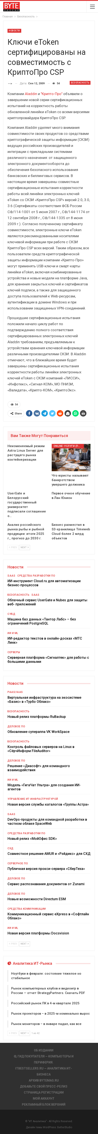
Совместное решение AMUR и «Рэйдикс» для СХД (49, 854)
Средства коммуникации (27, 908)
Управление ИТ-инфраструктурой (33, 798)
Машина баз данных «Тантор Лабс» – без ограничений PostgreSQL (42, 621)
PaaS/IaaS (15, 692)
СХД (11, 848)
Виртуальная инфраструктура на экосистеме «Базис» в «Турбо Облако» (44, 699)
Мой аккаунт (43, 1098)
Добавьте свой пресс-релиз (43, 1086)
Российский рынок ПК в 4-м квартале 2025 (45, 1003)
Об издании (43, 1050)
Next (25, 547)
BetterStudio (64, 1127)
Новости (14, 30)
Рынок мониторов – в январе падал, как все (46, 1024)
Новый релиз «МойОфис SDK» (32, 839)
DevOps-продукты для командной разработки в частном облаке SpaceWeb (47, 821)
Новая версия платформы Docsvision (38, 933)
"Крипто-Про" (51, 94)
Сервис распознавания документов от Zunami (46, 884)
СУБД (11, 613)
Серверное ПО (18, 863)
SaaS (11, 575)
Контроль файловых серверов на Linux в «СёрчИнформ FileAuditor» (41, 749)
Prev (13, 547)
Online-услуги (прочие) (69, 446)
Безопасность (80, 83)
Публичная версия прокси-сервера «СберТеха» (46, 869)
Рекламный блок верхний (43, 1104)
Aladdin (31, 94)
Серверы (14, 652)
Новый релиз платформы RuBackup (37, 717)
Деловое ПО (16, 726)
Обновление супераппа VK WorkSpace (38, 732)
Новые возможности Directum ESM (37, 899)
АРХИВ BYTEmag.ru (44, 1080)
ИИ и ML (13, 633)
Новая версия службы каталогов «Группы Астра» (48, 804)
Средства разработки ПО (36, 575)
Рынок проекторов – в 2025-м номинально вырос (50, 1014)
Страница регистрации (44, 1092)
